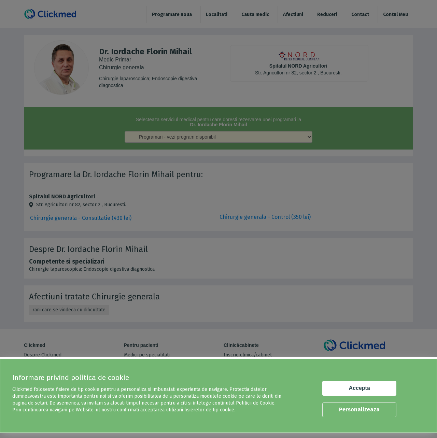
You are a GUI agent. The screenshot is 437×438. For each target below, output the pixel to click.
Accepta (359, 388)
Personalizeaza (359, 409)
